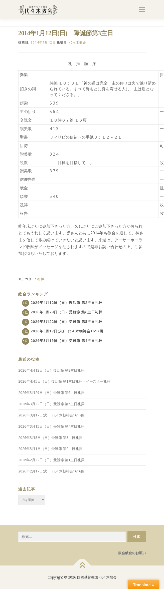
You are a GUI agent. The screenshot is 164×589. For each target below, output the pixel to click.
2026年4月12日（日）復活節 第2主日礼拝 (66, 302)
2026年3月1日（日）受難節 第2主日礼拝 (50, 448)
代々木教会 (77, 42)
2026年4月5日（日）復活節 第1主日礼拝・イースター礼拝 (64, 381)
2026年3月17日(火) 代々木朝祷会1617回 (67, 331)
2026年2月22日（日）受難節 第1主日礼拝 (51, 459)
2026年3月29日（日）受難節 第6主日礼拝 (66, 312)
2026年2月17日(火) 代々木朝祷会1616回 (51, 471)
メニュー (141, 9)
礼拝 (40, 279)
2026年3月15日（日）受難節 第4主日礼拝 (66, 340)
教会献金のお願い (132, 552)
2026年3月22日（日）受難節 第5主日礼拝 (66, 321)
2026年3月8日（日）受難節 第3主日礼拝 (50, 437)
